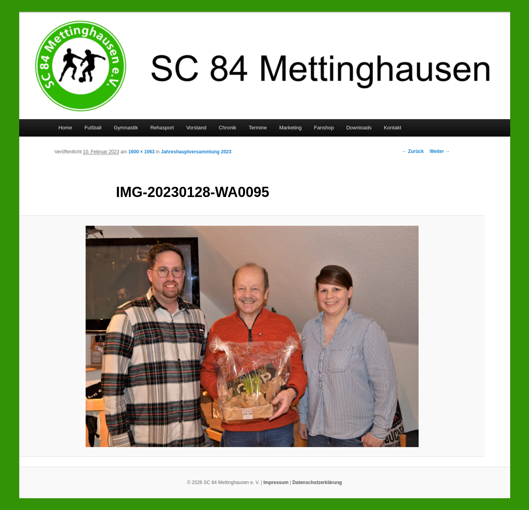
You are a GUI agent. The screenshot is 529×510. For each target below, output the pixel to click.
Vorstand (196, 128)
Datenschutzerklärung (317, 482)
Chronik (227, 128)
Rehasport (162, 128)
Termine (258, 128)
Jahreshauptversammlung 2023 (196, 152)
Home (65, 128)
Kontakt (392, 128)
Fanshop (324, 128)
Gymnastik (126, 128)
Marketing (290, 128)
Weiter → (440, 151)
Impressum (276, 482)
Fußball (92, 128)
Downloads (359, 128)
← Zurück (413, 151)
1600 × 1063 (141, 152)
